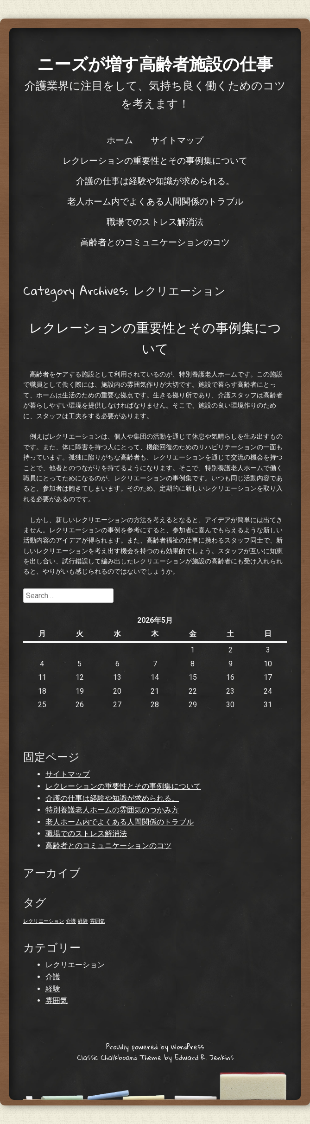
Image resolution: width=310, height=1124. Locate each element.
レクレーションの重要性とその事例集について (155, 160)
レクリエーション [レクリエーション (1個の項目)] (43, 921)
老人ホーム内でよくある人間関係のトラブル (155, 201)
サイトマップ (177, 139)
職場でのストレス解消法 (155, 221)
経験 (52, 988)
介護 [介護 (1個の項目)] (71, 921)
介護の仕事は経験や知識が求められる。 (155, 180)
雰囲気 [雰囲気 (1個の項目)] (97, 921)
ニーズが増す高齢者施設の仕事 (155, 63)
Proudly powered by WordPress (155, 1046)
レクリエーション (75, 964)
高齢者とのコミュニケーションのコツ (155, 241)
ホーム (120, 139)
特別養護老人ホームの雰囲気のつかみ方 (112, 809)
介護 (52, 976)
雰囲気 (56, 1000)
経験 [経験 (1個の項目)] (83, 921)
